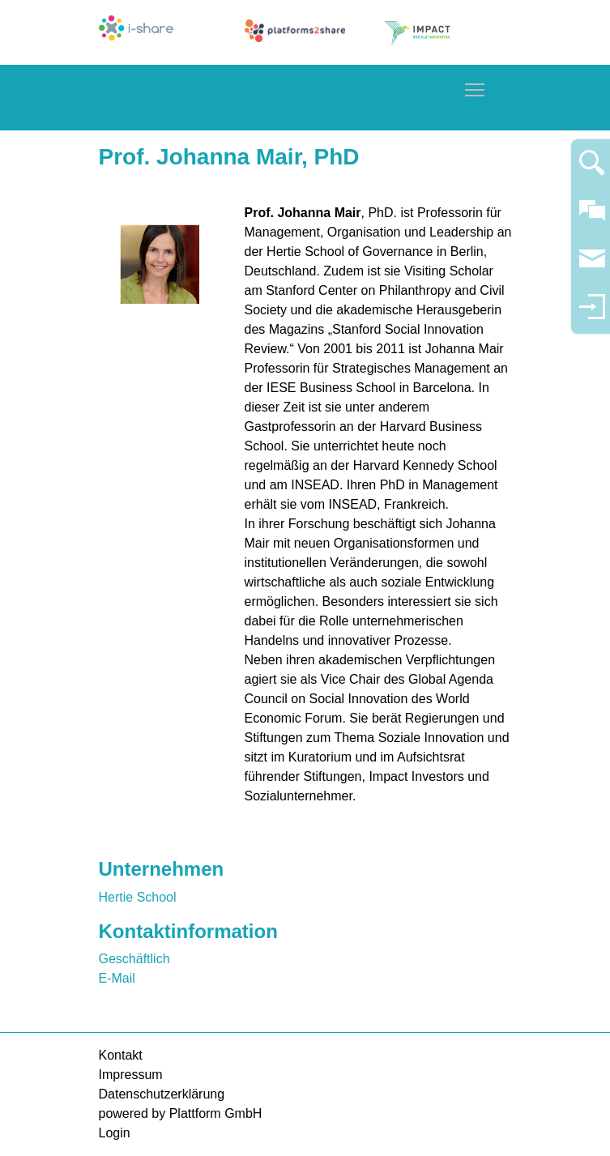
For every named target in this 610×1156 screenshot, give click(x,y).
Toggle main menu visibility (475, 87)
